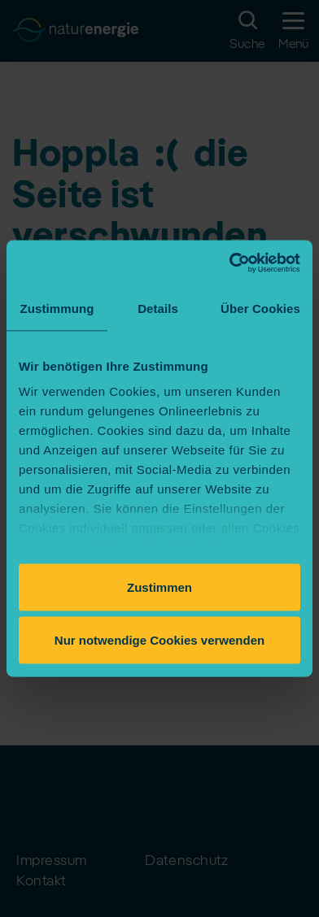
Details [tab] (158, 308)
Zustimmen (159, 586)
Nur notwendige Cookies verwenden (159, 640)
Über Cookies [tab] (260, 308)
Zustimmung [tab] (57, 308)
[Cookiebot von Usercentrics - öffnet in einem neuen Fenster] (229, 263)
